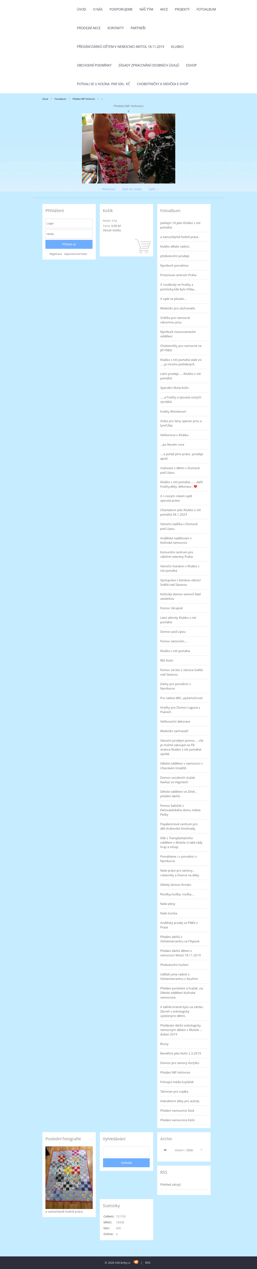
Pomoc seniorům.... (173, 641)
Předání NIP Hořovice (84, 98)
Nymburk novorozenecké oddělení (178, 334)
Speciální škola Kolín (174, 388)
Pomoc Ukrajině (171, 608)
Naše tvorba (168, 913)
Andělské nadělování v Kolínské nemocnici (176, 540)
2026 (189, 1150)
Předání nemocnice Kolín (177, 1120)
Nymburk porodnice (174, 265)
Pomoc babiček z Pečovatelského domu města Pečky (180, 809)
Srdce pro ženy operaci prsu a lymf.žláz (181, 423)
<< (166, 1150)
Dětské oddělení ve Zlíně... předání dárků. (178, 794)
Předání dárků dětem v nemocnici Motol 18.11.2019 (120, 46)
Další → (154, 189)
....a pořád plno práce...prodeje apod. (181, 456)
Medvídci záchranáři (174, 731)
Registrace (55, 254)
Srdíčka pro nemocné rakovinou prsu (175, 320)
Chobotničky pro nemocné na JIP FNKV (180, 348)
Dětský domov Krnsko (175, 885)
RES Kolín (166, 660)
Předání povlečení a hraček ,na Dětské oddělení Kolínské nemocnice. (181, 992)
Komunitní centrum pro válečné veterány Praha (176, 554)
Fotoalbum (206, 9)
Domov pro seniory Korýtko (179, 1063)
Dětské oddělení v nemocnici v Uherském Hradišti (181, 765)
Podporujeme (121, 9)
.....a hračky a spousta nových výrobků (180, 399)
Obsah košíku (112, 230)
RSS (147, 1263)
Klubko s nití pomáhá (175, 651)
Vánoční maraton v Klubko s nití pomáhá (179, 568)
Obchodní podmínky (94, 65)
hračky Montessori (173, 411)
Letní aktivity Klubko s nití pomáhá (178, 620)
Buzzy (164, 1044)
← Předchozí (106, 189)
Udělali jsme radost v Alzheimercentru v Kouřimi (179, 976)
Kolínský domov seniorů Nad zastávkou (180, 596)
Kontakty (116, 28)
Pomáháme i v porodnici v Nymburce (178, 858)
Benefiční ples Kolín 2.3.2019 (180, 1053)
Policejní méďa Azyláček (177, 1082)
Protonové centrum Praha (178, 275)
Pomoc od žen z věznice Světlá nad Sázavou (181, 672)
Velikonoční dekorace (175, 721)
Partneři (138, 28)
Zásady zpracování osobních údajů (148, 65)
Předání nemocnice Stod (177, 1110)
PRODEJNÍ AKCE (89, 28)
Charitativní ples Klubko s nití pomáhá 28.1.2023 (180, 512)
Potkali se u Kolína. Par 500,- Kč (103, 84)
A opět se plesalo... (173, 299)
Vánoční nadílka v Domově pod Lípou (179, 526)
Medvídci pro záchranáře (177, 308)
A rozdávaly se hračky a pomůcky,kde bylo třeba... (178, 286)
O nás (98, 9)
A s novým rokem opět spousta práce (176, 498)
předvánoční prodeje (174, 256)
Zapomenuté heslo (75, 254)
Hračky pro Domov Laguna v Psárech (180, 709)
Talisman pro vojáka (174, 1091)
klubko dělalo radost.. (175, 246)
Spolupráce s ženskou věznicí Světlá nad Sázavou (180, 582)
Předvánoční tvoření (174, 965)
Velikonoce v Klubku (174, 435)
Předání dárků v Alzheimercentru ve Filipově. (180, 939)
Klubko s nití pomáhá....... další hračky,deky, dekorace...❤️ (181, 484)
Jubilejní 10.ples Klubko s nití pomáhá (180, 225)
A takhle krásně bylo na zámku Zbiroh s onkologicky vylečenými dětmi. (181, 1011)
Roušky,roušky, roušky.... (177, 894)
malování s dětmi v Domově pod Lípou (180, 470)
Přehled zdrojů (170, 1184)
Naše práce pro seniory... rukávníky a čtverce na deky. (180, 872)
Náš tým (146, 9)
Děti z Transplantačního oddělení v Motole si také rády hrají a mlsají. (181, 842)
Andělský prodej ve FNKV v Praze (179, 925)
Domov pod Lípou (173, 632)
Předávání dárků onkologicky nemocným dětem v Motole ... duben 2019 (181, 1029)
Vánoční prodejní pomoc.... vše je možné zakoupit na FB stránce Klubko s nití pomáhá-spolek (181, 747)
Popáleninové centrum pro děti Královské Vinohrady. (179, 826)
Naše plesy (167, 904)
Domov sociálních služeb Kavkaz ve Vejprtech (177, 780)
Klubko (177, 46)
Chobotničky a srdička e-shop (162, 84)
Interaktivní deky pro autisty (179, 1101)
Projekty (182, 9)
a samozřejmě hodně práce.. (180, 237)
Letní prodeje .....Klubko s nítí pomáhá (180, 376)
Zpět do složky (132, 189)
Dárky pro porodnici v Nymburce (175, 686)
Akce (164, 9)
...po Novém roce (172, 444)
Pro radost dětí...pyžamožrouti (181, 698)
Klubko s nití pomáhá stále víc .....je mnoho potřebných (181, 362)
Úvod (81, 9)
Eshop (191, 65)
